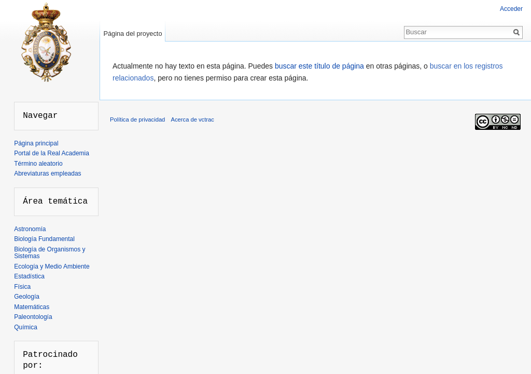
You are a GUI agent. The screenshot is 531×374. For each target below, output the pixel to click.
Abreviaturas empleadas (47, 173)
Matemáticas (31, 307)
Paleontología (33, 316)
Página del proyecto (132, 33)
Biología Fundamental (44, 239)
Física (22, 286)
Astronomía (30, 229)
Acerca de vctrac (192, 119)
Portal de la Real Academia (51, 153)
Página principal (36, 143)
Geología (26, 296)
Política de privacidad (137, 119)
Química (25, 327)
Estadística (29, 276)
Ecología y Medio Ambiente (51, 266)
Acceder (511, 8)
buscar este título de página (319, 66)
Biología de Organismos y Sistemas (49, 253)
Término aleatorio (38, 163)
